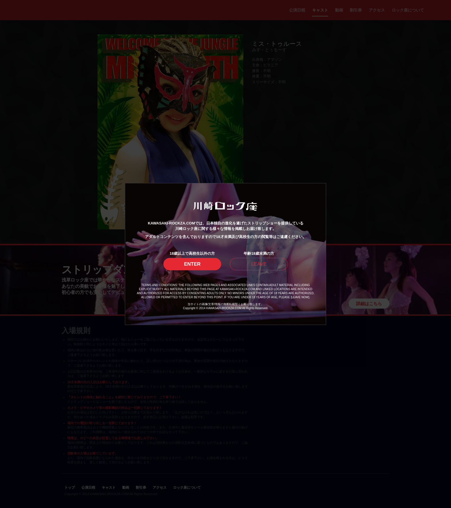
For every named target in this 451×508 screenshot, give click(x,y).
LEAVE (259, 264)
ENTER (192, 264)
